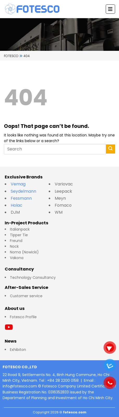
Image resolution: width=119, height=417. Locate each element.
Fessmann (21, 198)
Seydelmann (24, 191)
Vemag (21, 184)
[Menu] (110, 9)
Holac (16, 205)
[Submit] (110, 149)
